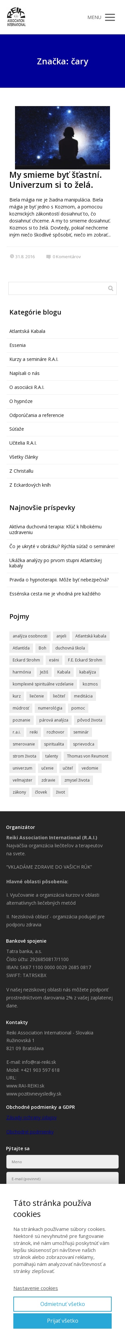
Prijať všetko (62, 1320)
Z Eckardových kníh (30, 485)
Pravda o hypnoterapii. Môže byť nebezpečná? (59, 579)
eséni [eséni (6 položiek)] (54, 660)
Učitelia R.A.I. (23, 443)
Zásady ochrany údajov (31, 1117)
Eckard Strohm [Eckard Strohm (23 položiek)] (26, 660)
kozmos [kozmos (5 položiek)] (90, 684)
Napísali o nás (24, 373)
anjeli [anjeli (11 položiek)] (61, 636)
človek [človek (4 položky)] (41, 792)
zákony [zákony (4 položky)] (19, 792)
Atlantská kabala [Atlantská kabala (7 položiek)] (90, 636)
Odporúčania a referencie (36, 415)
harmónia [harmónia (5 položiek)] (22, 672)
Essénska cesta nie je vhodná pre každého (55, 593)
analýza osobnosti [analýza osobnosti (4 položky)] (30, 636)
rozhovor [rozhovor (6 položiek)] (55, 732)
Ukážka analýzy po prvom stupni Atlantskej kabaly (55, 563)
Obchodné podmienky (30, 1132)
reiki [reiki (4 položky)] (34, 732)
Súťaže (16, 429)
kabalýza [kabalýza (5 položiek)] (87, 672)
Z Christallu (21, 471)
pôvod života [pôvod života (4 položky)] (89, 720)
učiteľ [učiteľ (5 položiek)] (68, 768)
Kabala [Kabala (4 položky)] (63, 672)
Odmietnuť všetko (62, 1304)
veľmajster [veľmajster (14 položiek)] (22, 780)
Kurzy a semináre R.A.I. (33, 359)
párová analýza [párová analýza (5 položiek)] (53, 720)
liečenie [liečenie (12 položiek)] (37, 696)
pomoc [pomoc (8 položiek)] (78, 708)
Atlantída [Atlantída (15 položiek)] (21, 648)
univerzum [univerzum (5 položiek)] (22, 768)
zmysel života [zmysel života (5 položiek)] (77, 780)
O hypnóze (21, 401)
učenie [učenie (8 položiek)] (47, 768)
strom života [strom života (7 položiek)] (24, 756)
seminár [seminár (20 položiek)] (81, 732)
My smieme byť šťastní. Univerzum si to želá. (55, 179)
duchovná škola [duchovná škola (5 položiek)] (70, 648)
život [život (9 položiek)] (60, 792)
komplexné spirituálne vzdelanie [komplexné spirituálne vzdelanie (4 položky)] (43, 684)
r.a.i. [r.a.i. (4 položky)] (17, 732)
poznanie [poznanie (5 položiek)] (21, 720)
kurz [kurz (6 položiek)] (17, 696)
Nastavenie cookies (35, 1288)
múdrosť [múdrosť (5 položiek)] (21, 708)
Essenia (17, 345)
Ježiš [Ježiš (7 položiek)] (44, 672)
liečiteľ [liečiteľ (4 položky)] (59, 696)
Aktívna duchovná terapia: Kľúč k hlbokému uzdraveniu (55, 529)
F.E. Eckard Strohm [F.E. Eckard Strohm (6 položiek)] (85, 660)
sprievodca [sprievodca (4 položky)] (83, 744)
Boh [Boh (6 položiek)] (42, 648)
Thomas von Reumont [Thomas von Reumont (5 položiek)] (87, 756)
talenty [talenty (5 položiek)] (51, 756)
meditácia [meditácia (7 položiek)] (83, 696)
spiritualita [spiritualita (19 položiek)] (54, 744)
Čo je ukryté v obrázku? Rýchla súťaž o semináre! (62, 546)
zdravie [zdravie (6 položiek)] (48, 780)
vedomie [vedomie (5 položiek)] (90, 768)
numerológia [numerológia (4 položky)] (50, 708)
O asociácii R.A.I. (26, 387)
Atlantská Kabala (27, 331)
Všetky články (23, 457)
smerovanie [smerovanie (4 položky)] (24, 744)
